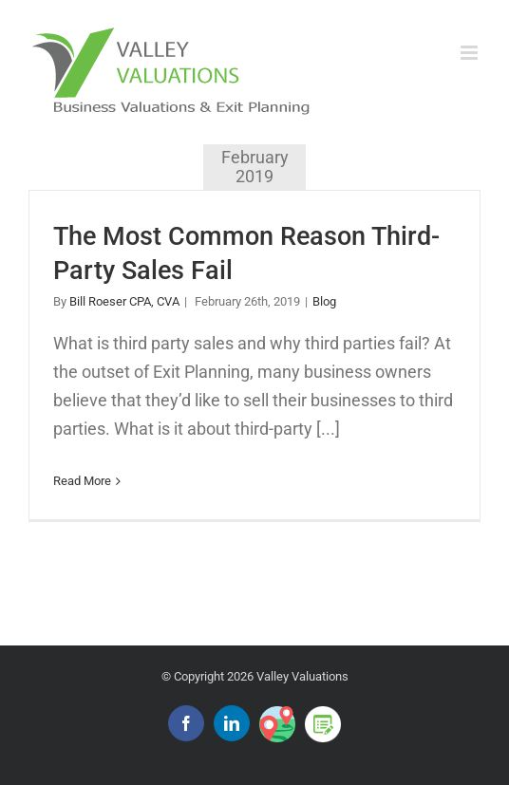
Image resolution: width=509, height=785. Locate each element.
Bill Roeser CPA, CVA (124, 301)
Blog (324, 301)
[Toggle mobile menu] (471, 53)
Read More (82, 481)
